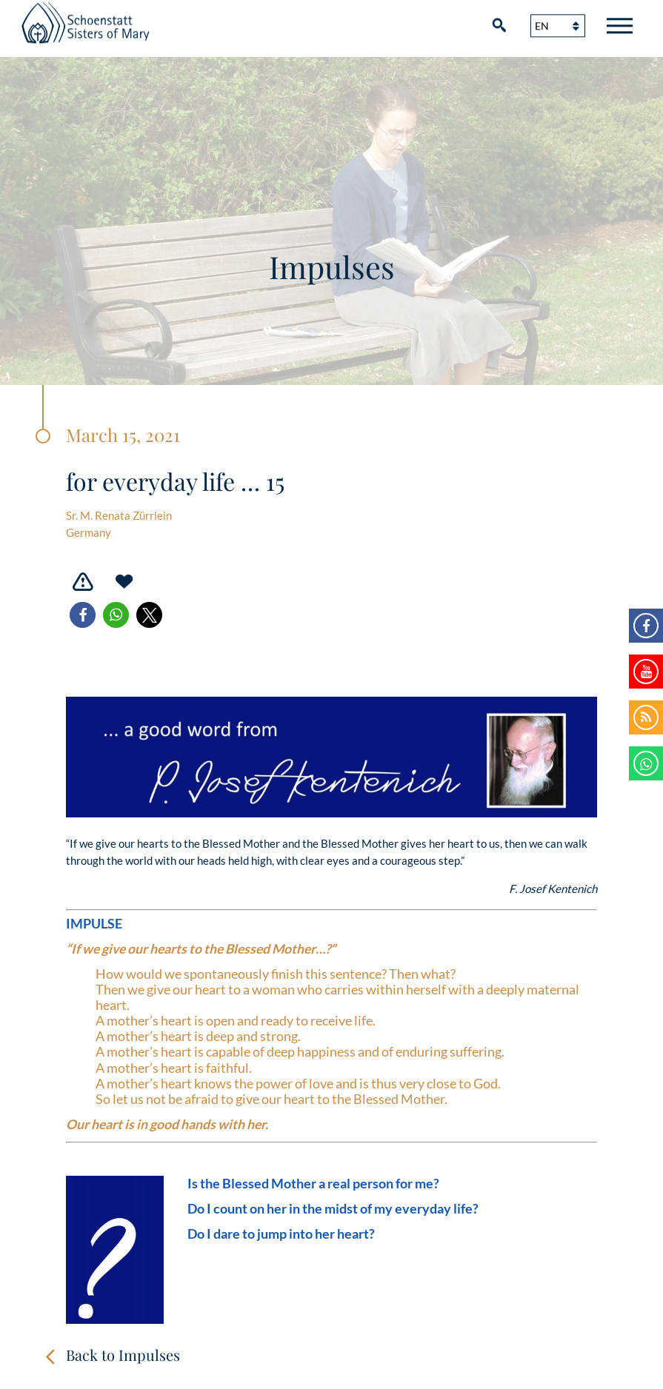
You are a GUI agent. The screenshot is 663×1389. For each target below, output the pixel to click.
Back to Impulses (123, 1355)
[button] (83, 615)
